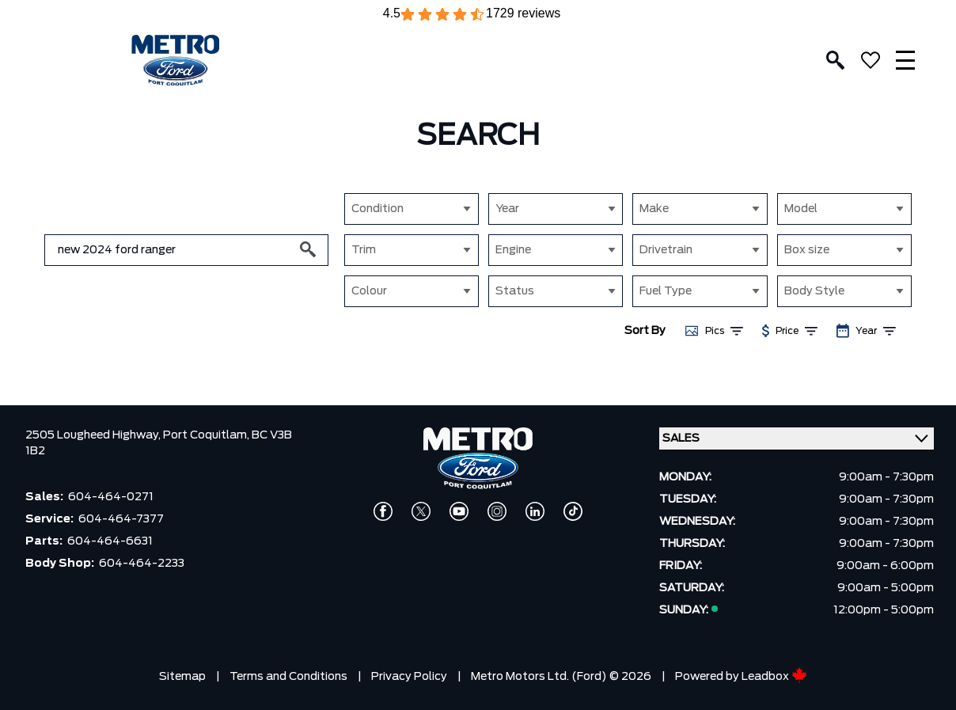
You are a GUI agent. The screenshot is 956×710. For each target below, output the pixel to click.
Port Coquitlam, (207, 435)
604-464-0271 (111, 497)
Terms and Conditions (288, 676)
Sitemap (182, 676)
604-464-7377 (121, 519)
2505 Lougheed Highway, (94, 435)
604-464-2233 (141, 563)
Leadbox (774, 676)
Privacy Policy (409, 676)
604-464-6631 (110, 541)
